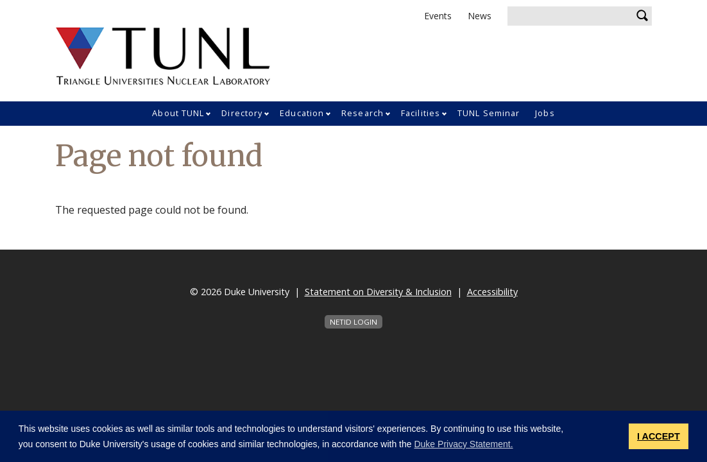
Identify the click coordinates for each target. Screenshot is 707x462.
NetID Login (353, 322)
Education (302, 113)
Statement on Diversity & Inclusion (378, 292)
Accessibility (492, 292)
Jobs (544, 113)
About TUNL (178, 113)
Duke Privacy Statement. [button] (463, 444)
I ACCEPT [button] (658, 436)
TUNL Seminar (488, 113)
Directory (241, 113)
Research (362, 113)
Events (438, 16)
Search (642, 16)
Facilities (420, 113)
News (479, 16)
